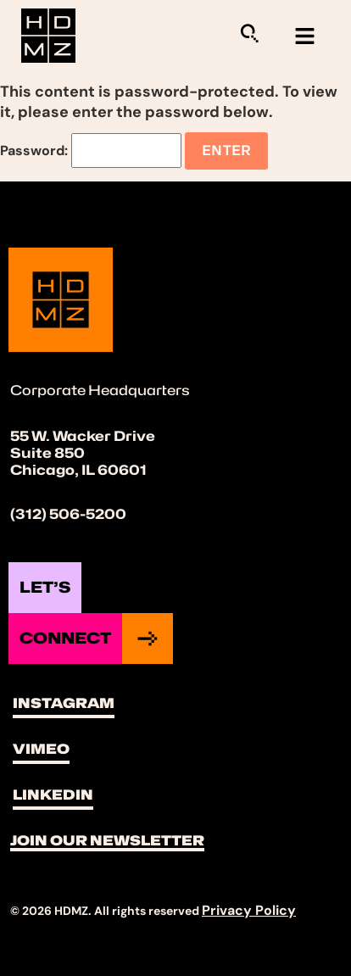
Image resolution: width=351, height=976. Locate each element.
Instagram (63, 703)
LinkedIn (53, 795)
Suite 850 (47, 453)
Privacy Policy (249, 910)
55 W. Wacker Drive (82, 436)
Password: (90, 150)
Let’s (45, 587)
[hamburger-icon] (304, 36)
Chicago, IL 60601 (78, 470)
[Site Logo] (48, 34)
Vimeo (41, 749)
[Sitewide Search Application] (249, 33)
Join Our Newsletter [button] (107, 841)
